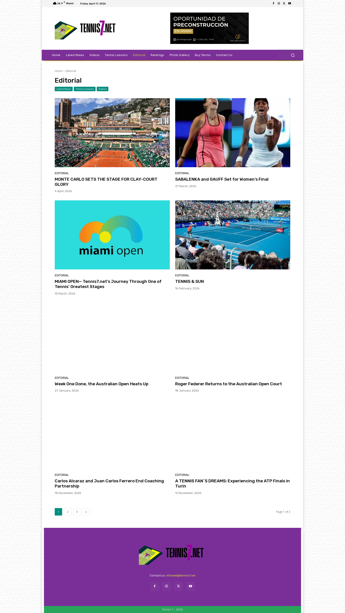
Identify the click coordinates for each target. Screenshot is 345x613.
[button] (292, 55)
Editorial (62, 173)
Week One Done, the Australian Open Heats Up (101, 383)
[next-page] (86, 512)
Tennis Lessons (85, 89)
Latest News (64, 89)
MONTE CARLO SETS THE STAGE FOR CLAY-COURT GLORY (106, 182)
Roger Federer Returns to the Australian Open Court (228, 383)
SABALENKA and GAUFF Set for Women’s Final (222, 179)
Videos (102, 89)
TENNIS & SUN (189, 281)
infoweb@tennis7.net (180, 575)
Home (59, 71)
